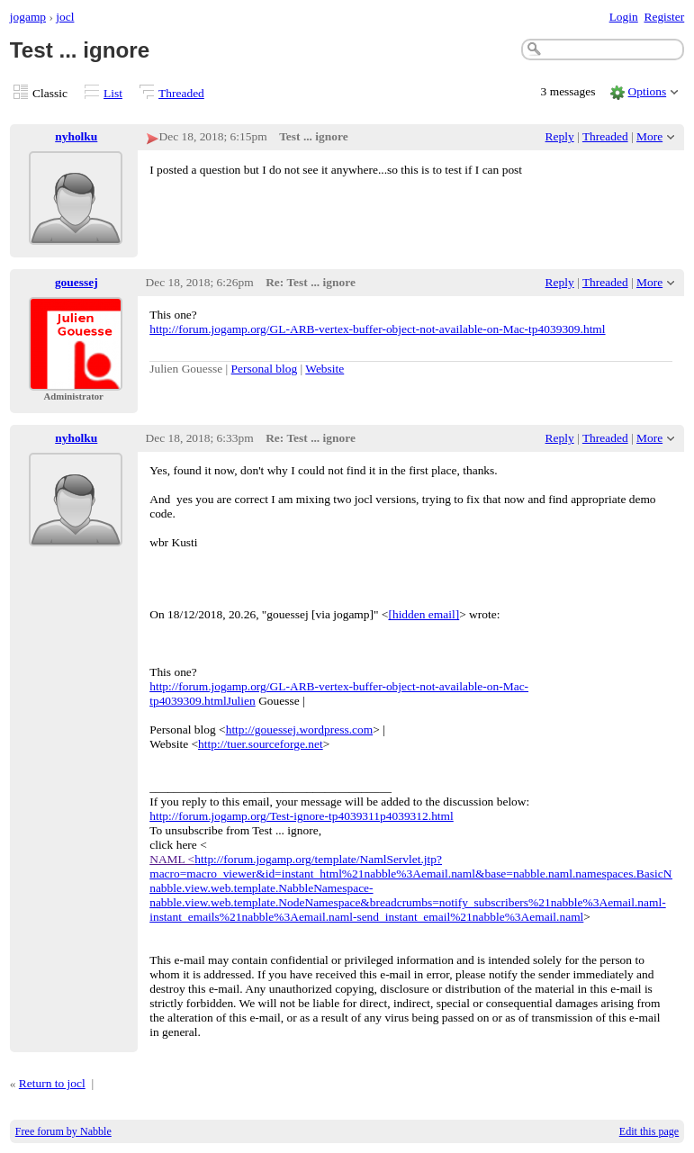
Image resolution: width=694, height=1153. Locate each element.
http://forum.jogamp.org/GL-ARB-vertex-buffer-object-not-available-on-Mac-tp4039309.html (377, 329)
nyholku (76, 136)
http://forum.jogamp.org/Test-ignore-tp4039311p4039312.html (301, 816)
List (113, 93)
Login (623, 16)
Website (324, 368)
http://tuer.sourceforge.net (260, 744)
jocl (65, 16)
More (649, 136)
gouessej (76, 282)
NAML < (171, 859)
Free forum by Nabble (63, 1131)
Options (647, 91)
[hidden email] (423, 614)
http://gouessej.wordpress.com (299, 729)
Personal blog (264, 368)
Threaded (181, 93)
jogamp (28, 16)
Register (664, 16)
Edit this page (649, 1131)
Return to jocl (52, 1083)
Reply (559, 136)
